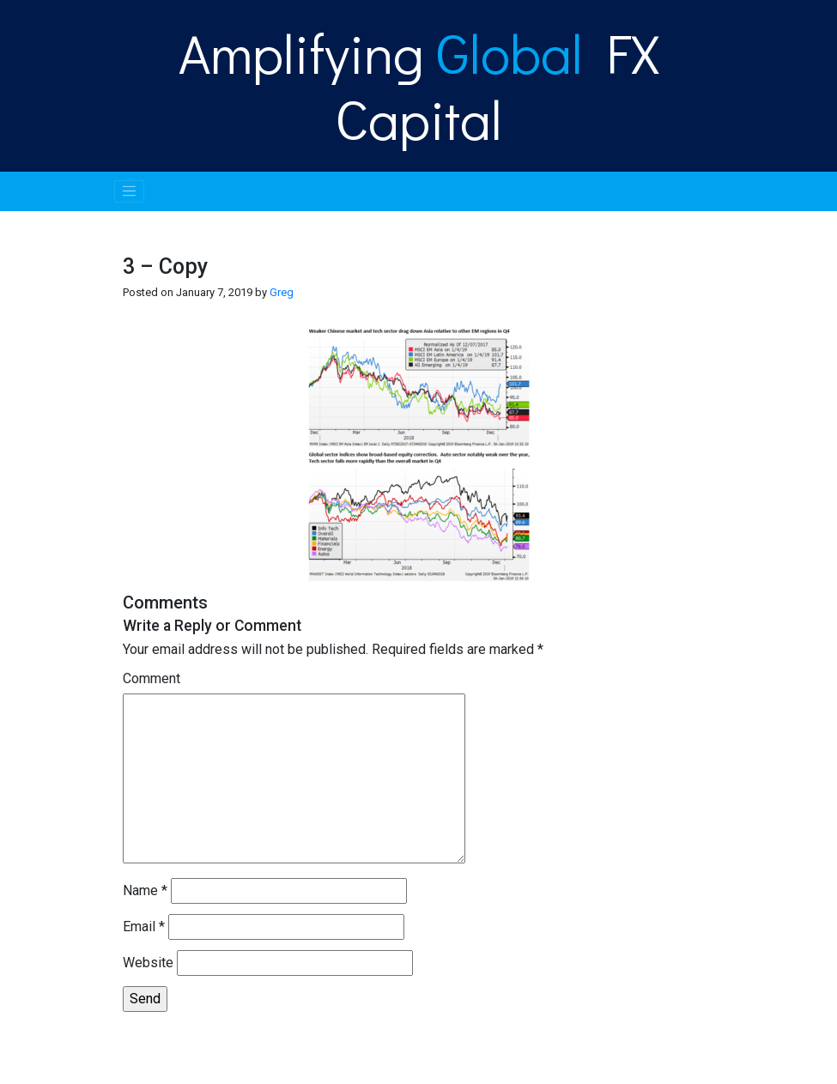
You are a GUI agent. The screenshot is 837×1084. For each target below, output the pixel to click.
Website (148, 962)
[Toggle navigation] (129, 191)
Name (145, 890)
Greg (282, 292)
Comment (151, 678)
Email (144, 926)
